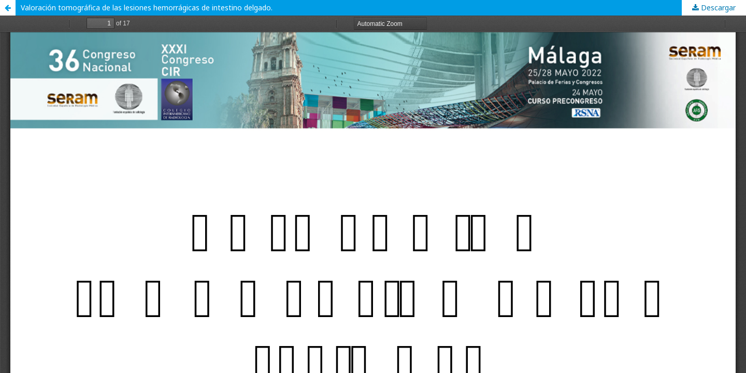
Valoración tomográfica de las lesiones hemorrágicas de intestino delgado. (146, 7)
